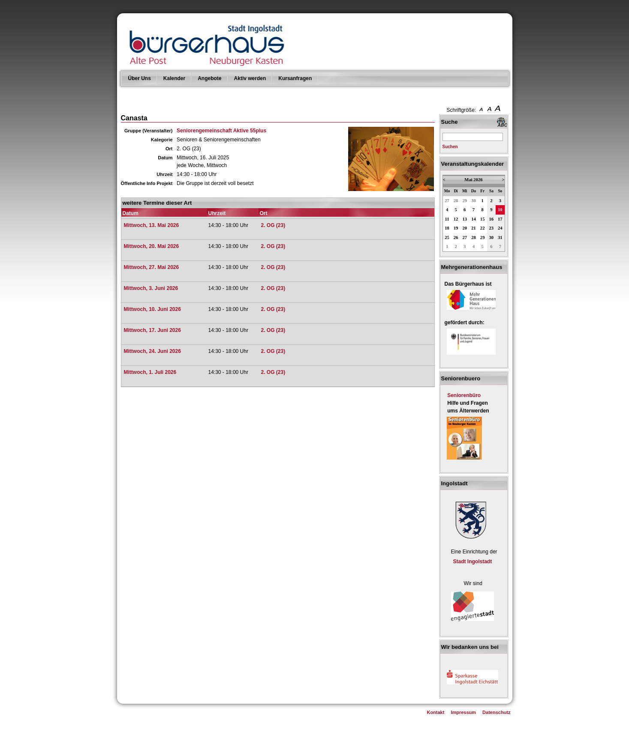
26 (456, 237)
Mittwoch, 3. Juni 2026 (151, 288)
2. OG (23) (273, 225)
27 (447, 200)
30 (473, 200)
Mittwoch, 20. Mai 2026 (151, 246)
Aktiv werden (250, 78)
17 (500, 219)
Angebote (209, 78)
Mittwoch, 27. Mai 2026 (151, 267)
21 (473, 228)
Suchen (450, 146)
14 (473, 219)
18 (447, 228)
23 (491, 228)
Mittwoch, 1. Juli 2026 (150, 372)
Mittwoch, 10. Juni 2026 (152, 309)
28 (456, 200)
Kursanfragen (295, 78)
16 (491, 219)
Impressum (463, 712)
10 (500, 209)
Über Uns (139, 78)
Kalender (174, 78)
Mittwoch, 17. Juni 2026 (152, 330)
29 (464, 200)
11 (447, 219)
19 (456, 228)
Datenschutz (496, 712)
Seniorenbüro (464, 395)
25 (447, 237)
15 (482, 219)
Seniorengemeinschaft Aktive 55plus (221, 131)
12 (456, 219)
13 (464, 219)
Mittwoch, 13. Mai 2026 (151, 225)
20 (464, 228)
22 (482, 228)
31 (500, 237)
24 (500, 228)
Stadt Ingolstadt (472, 562)
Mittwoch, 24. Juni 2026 (152, 351)
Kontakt (435, 712)
